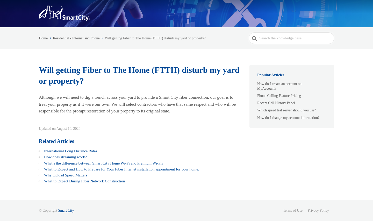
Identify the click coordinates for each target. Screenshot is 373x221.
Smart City (66, 210)
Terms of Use (293, 210)
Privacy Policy (318, 210)
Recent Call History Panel (276, 103)
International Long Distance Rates (70, 151)
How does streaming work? (65, 157)
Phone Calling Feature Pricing (279, 96)
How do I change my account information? (288, 118)
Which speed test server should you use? (286, 110)
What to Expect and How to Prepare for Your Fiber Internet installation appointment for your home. (121, 169)
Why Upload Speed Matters (65, 175)
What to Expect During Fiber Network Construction (85, 181)
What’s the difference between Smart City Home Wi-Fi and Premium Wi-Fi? (103, 163)
